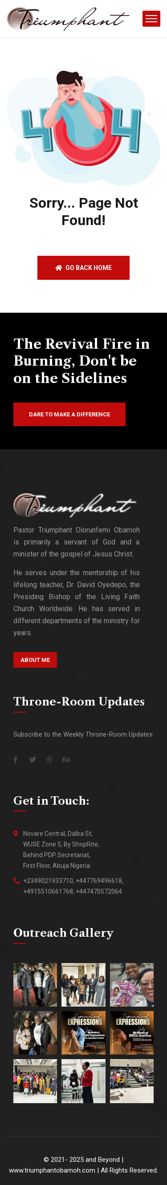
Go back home (83, 267)
